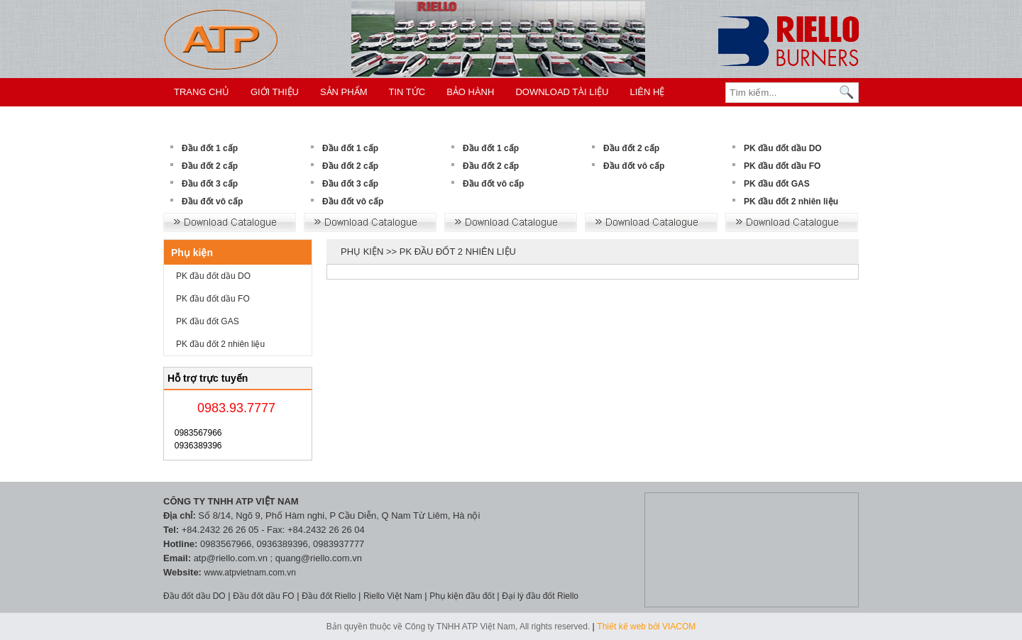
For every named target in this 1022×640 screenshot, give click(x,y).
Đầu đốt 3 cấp (210, 184)
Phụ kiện (192, 252)
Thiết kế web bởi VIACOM (646, 626)
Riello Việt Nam (392, 596)
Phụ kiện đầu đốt (461, 596)
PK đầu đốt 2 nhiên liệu (791, 201)
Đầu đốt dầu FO (263, 596)
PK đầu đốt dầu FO (782, 166)
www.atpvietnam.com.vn (250, 573)
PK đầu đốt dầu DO (783, 148)
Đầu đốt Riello (329, 596)
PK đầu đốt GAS (777, 184)
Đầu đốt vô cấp (212, 201)
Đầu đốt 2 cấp (210, 166)
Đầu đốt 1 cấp (210, 148)
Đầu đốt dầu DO (194, 596)
